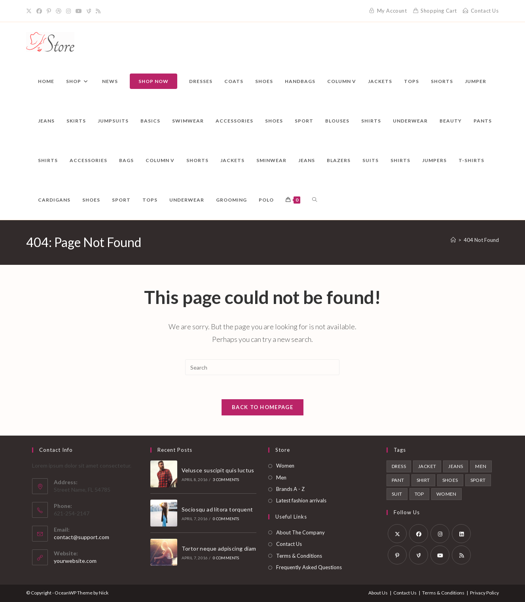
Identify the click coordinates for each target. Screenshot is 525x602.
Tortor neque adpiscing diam (219, 548)
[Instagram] (68, 11)
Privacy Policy (484, 593)
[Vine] (88, 11)
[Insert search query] (262, 367)
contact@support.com (81, 537)
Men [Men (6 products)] (480, 466)
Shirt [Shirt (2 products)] (423, 480)
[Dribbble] (58, 11)
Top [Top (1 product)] (419, 494)
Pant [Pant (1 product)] (398, 480)
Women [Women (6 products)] (446, 494)
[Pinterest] (48, 11)
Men (281, 477)
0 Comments (226, 519)
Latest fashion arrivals (301, 501)
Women (285, 465)
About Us (378, 593)
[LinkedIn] (461, 533)
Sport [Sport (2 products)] (478, 480)
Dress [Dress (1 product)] (399, 466)
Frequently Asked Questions (309, 567)
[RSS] (98, 11)
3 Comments (226, 479)
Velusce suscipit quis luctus (218, 470)
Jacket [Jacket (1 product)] (427, 466)
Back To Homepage (262, 407)
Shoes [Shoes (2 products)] (450, 480)
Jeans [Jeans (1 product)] (455, 466)
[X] (30, 11)
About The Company (300, 532)
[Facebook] (39, 11)
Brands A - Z (290, 489)
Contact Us (289, 544)
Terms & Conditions (299, 556)
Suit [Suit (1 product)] (397, 494)
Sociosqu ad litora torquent (217, 509)
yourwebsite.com (75, 560)
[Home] (453, 240)
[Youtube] (78, 11)
